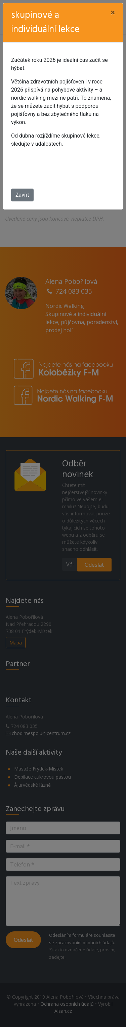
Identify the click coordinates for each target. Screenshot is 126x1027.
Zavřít (22, 195)
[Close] (112, 12)
